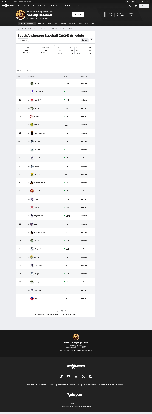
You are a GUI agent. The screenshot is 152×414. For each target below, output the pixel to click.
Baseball (21, 6)
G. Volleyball (70, 6)
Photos (80, 24)
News (86, 24)
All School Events (71, 314)
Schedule (41, 24)
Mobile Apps (41, 385)
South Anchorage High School (76, 339)
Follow (78, 14)
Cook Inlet (46, 53)
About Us (30, 385)
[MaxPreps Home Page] (18, 28)
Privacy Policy (62, 385)
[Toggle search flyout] (130, 5)
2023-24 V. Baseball (27, 24)
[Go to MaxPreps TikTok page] (61, 376)
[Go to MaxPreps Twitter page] (83, 376)
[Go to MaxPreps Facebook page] (91, 376)
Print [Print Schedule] (85, 40)
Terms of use (75, 385)
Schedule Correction (45, 314)
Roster (49, 24)
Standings (63, 24)
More (93, 24)
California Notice (89, 385)
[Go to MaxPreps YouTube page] (68, 376)
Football (31, 6)
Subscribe (51, 385)
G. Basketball (56, 6)
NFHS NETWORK (25, 1)
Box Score (83, 83)
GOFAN (14, 1)
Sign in (144, 6)
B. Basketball (43, 6)
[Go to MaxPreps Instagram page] (76, 376)
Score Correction (58, 314)
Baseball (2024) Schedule (70, 29)
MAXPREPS (6, 1)
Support (120, 385)
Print (35, 314)
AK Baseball (33, 29)
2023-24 (23, 40)
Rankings (72, 24)
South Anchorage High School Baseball (50, 29)
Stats (55, 24)
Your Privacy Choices (106, 385)
